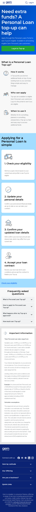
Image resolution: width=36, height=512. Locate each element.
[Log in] (31, 2)
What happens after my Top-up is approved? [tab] (19, 314)
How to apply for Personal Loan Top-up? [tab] (19, 306)
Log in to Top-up (18, 48)
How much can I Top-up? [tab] (19, 321)
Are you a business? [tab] (18, 478)
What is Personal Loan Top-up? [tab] (19, 299)
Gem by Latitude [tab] (18, 464)
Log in (31, 3)
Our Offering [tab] (18, 471)
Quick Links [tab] (18, 484)
